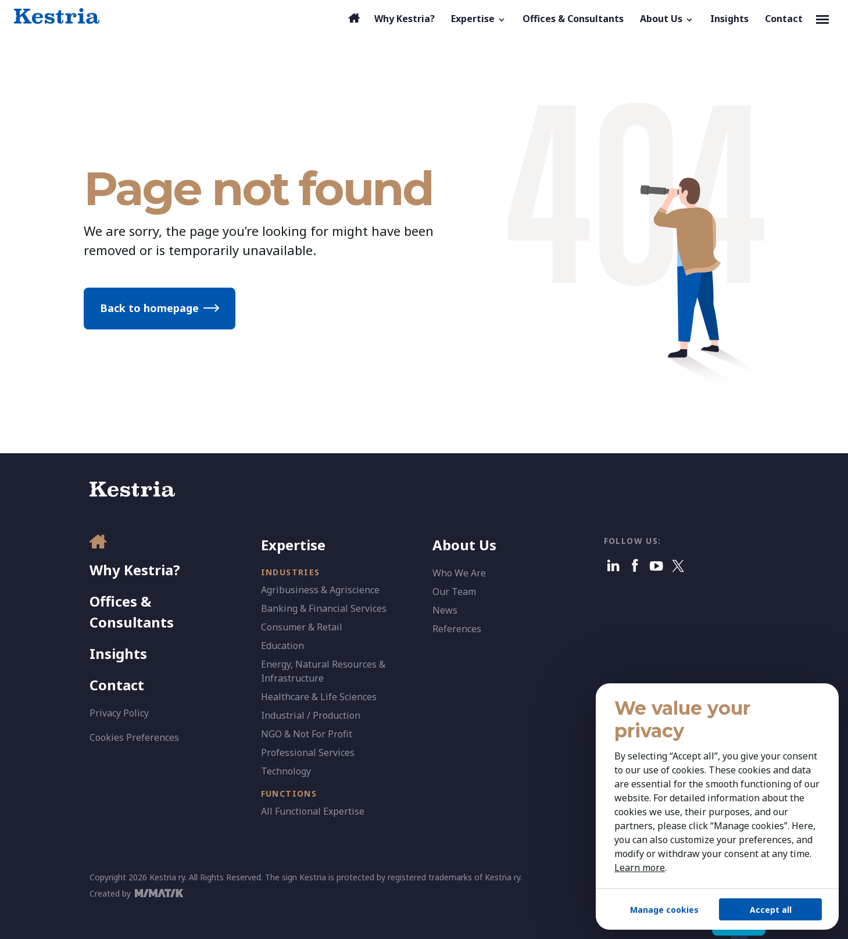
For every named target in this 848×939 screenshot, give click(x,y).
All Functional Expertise (312, 811)
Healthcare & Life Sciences (319, 696)
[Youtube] (656, 565)
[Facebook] (635, 565)
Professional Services (308, 752)
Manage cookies (664, 909)
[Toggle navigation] (822, 18)
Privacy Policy (119, 713)
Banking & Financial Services (324, 608)
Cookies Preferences (134, 737)
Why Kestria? (135, 569)
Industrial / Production (310, 715)
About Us (464, 544)
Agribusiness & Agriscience (320, 589)
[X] (678, 565)
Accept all (771, 909)
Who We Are (459, 573)
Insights (118, 653)
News (444, 610)
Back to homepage (149, 308)
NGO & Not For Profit (306, 733)
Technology (286, 771)
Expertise (293, 544)
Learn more (639, 867)
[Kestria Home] (56, 16)
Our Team (454, 591)
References (456, 628)
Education (282, 645)
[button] (478, 18)
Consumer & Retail (301, 627)
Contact (117, 684)
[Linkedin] (613, 565)
